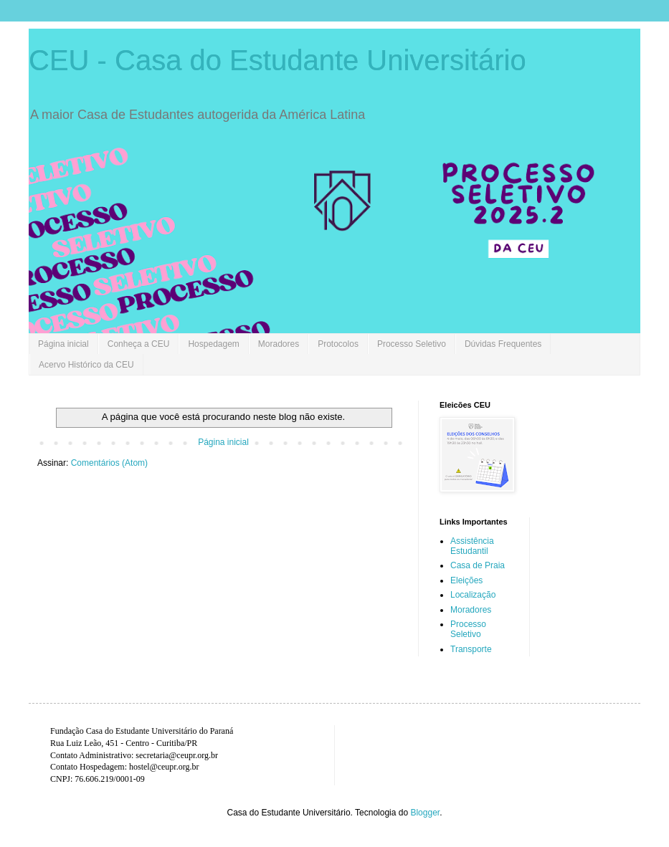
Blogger (425, 813)
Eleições (466, 580)
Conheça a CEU (139, 344)
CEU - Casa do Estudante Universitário (277, 60)
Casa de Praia (477, 565)
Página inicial (63, 344)
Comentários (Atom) (109, 463)
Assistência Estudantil (472, 546)
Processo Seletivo (411, 344)
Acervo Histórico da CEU (86, 365)
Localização (472, 595)
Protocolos (338, 344)
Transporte (471, 649)
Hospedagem (213, 344)
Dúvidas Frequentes (503, 344)
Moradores (278, 344)
